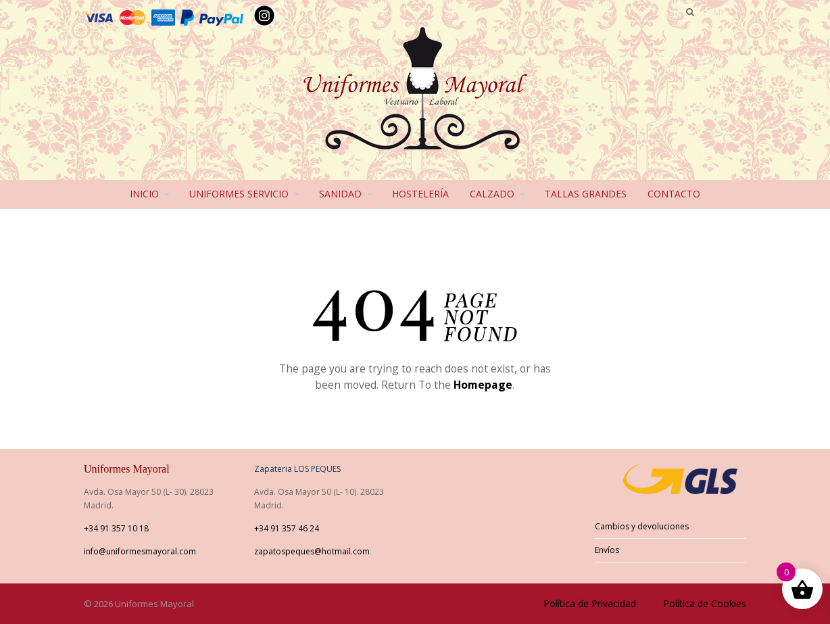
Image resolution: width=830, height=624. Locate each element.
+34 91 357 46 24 (286, 528)
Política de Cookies (704, 603)
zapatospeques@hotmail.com (312, 551)
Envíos (607, 550)
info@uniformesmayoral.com (140, 551)
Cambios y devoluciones (642, 526)
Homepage (483, 384)
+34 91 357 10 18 (116, 528)
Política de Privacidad (589, 603)
